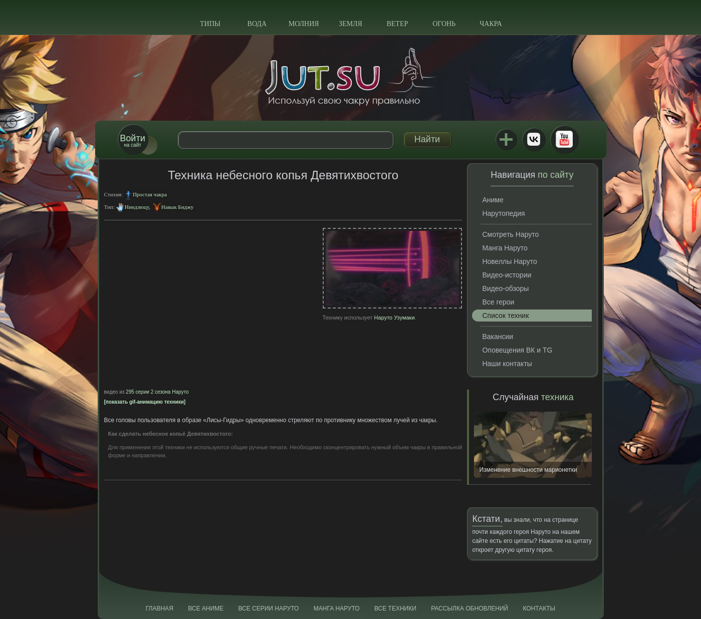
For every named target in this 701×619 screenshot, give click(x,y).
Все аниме (205, 608)
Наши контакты (507, 364)
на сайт (132, 140)
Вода (257, 24)
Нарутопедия (503, 213)
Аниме (492, 200)
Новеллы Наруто (509, 261)
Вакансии (497, 337)
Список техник (505, 316)
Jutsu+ (506, 139)
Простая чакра (150, 194)
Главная (159, 608)
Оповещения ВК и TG (517, 350)
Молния (304, 24)
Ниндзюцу (137, 207)
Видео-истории (506, 275)
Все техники (395, 608)
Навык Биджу (177, 207)
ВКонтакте (533, 139)
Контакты (539, 608)
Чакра (491, 24)
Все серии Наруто (268, 608)
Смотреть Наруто (510, 234)
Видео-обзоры (505, 288)
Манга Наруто (504, 248)
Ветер (397, 24)
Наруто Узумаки (394, 318)
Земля (350, 24)
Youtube (564, 139)
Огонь (443, 24)
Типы (210, 24)
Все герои (498, 302)
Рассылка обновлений (469, 608)
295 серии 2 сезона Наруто (157, 392)
